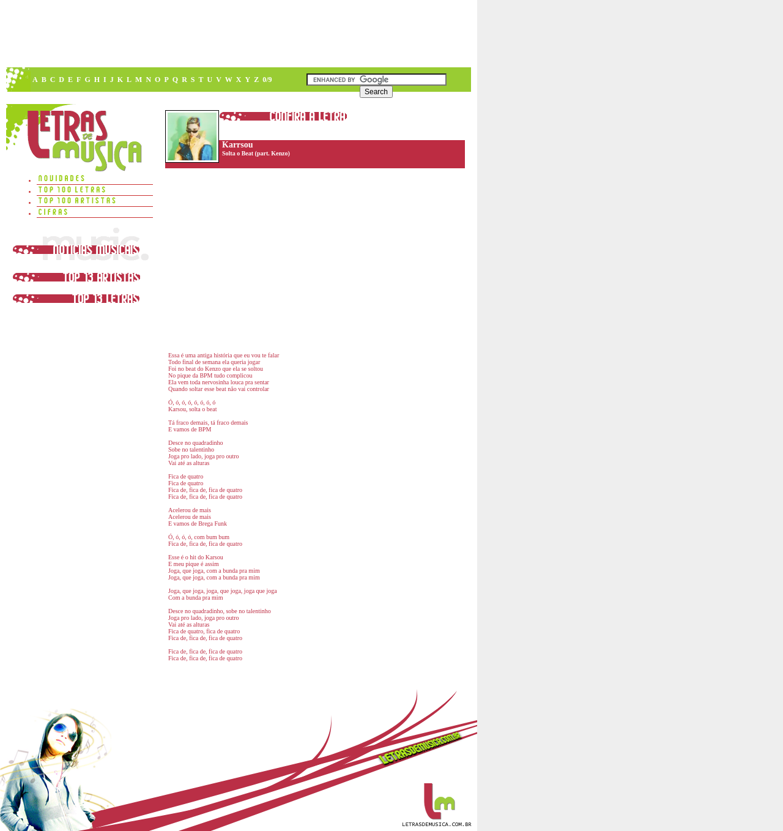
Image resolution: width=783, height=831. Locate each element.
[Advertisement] (238, 33)
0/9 (267, 79)
